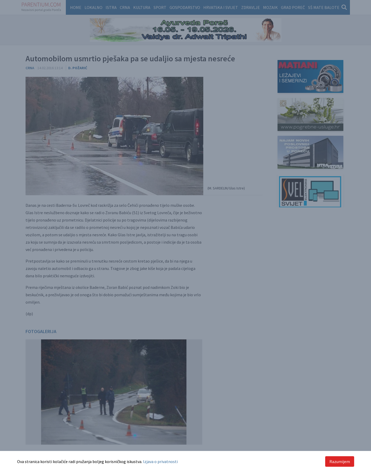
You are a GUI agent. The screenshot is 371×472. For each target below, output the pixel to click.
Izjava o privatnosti (160, 461)
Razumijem (339, 461)
